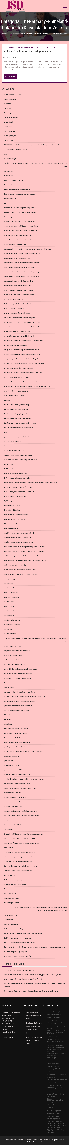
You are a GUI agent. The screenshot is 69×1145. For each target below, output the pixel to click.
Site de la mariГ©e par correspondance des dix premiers (23, 834)
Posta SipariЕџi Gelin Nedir (13, 738)
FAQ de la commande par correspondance (18, 427)
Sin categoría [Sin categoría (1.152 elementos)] (55, 1099)
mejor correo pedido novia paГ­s (15, 565)
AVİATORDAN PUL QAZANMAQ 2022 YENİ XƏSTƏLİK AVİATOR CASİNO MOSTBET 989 (36, 164)
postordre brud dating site (13, 765)
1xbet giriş (8, 126)
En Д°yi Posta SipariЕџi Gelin (14, 308)
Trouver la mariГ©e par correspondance (18, 870)
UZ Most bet (8, 889)
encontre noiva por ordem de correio (16, 391)
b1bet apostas (9, 175)
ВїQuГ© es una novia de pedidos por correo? (19, 942)
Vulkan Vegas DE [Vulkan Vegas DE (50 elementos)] (54, 1110)
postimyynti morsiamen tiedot (14, 747)
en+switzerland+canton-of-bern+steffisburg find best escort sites (27, 386)
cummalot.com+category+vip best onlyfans (19, 240)
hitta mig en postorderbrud (13, 441)
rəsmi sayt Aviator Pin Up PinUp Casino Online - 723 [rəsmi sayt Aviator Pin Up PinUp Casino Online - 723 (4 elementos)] (56, 1095)
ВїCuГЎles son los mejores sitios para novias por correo (23, 933)
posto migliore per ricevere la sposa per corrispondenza (23, 751)
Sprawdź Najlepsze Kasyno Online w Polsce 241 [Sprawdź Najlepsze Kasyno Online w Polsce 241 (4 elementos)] (57, 1104)
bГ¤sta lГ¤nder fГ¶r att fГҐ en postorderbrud (20, 212)
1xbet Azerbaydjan (11, 117)
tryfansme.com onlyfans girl (13, 880)
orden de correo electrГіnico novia (16, 660)
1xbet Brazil (8, 122)
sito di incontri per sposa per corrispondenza (19, 857)
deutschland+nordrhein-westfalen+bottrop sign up (21, 272)
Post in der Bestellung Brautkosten (16, 728)
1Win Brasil (8, 103)
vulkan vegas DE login (11, 898)
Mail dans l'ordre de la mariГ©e (15, 519)
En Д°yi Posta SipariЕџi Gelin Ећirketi (17, 313)
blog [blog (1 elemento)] (56, 1036)
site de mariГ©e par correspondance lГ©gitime (20, 838)
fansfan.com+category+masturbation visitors (20, 423)
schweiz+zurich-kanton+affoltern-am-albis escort (21, 815)
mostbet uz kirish (10, 633)
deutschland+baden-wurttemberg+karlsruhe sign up (22, 253)
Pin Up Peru (8, 715)
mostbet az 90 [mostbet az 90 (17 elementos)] (52, 1060)
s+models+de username (12, 792)
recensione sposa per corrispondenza (17, 783)
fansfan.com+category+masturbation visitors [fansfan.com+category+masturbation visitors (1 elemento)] (56, 1042)
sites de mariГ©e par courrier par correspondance (21, 843)
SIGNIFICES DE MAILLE (12, 825)
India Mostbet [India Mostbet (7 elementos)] (51, 1045)
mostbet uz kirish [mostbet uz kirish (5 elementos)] (52, 1077)
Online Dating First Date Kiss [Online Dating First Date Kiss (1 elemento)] (54, 1085)
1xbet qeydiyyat (10, 136)
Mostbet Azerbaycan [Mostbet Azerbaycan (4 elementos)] (53, 1066)
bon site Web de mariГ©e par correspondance (20, 207)
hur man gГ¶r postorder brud (14, 450)
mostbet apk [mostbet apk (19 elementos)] (51, 1058)
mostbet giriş (9, 601)
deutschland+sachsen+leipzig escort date (18, 281)
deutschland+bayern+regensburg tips (17, 258)
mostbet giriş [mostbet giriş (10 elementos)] (51, 1069)
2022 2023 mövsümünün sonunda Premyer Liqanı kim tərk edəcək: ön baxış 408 (31, 145)
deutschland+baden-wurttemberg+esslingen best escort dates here (27, 249)
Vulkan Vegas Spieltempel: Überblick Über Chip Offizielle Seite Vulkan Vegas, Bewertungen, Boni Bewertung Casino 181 (40, 908)
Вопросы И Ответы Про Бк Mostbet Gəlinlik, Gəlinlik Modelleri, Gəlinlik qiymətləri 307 (35, 947)
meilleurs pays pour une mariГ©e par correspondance (22, 556)
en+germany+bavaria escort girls (15, 345)
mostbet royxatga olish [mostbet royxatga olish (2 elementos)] (53, 1074)
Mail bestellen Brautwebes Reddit (16, 514)
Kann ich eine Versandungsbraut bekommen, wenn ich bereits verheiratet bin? (30, 482)
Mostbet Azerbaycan (11, 597)
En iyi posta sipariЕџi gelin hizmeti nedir (18, 304)
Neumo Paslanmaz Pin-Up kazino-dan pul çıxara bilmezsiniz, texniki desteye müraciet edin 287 (36, 639)
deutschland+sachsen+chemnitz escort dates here (21, 276)
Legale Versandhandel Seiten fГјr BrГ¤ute (18, 487)
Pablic (6, 683)
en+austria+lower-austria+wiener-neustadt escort (21, 327)
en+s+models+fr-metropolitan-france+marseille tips (22, 382)
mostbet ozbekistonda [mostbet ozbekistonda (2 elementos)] (53, 1071)
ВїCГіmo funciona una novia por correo (17, 938)
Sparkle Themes (59, 1139)
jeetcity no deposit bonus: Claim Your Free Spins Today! (23, 979)
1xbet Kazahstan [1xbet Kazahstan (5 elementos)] (52, 1020)
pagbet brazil (9, 687)
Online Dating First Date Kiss (14, 655)
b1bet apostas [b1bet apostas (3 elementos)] (50, 1036)
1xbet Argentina (10, 113)
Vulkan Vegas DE (10, 893)
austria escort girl (10, 158)
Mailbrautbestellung (11, 528)
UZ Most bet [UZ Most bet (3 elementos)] (50, 1107)
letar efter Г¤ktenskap (12, 510)
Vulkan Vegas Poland (11, 902)
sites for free (8, 847)
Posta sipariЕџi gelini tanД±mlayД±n (17, 742)
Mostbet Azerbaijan (11, 592)
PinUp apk (7, 719)
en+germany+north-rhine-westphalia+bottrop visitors (23, 359)
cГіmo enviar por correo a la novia (15, 244)
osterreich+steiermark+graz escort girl (17, 678)
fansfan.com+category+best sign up (16, 404)
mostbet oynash (9, 615)
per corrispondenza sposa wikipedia (16, 710)
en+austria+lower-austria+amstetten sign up (19, 317)
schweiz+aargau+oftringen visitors (16, 797)
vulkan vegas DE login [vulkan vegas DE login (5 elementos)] (53, 1113)
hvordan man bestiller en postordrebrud (18, 455)
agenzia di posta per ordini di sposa (16, 149)
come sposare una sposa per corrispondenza (19, 221)
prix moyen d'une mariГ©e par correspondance (20, 770)
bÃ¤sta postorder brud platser (14, 180)
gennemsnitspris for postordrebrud (16, 437)
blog (5, 203)
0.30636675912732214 (12, 94)
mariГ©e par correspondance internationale (19, 533)
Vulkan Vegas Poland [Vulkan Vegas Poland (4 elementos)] (53, 1116)
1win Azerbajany (10, 99)
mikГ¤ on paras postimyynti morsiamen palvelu (20, 574)
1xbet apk (7, 108)
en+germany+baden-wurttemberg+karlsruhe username (23, 340)
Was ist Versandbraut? (12, 924)
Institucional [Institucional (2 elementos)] (59, 1045)
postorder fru (8, 760)
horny (6, 446)
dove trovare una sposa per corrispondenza (19, 290)
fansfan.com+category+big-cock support (18, 414)
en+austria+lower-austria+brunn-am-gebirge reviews (22, 322)
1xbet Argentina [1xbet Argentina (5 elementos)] (52, 1014)
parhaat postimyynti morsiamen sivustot (18, 705)
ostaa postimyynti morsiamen (14, 664)
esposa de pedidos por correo (14, 395)
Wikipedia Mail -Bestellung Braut (15, 929)
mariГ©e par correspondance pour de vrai (18, 542)
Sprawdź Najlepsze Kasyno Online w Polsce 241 (20, 866)
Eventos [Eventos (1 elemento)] (59, 1039)
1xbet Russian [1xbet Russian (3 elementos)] (61, 1023)
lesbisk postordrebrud (12, 505)
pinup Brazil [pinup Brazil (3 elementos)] (58, 1088)
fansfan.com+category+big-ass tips (16, 409)
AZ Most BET (9, 171)
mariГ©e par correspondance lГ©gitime (18, 537)
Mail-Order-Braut (10, 524)
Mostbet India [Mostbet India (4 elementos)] (60, 1069)
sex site (6, 820)
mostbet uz (8, 629)
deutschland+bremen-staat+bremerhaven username (22, 262)
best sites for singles (11, 185)
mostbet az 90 (9, 588)
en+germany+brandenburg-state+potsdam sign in (21, 349)
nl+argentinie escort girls (12, 646)
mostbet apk (8, 583)
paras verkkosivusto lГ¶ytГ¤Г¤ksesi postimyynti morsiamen (25, 696)
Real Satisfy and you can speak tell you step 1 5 (28, 51)
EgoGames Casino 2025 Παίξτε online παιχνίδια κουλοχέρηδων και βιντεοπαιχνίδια (32, 974)
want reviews (8, 919)
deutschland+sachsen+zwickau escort (17, 285)
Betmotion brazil (10, 198)
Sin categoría (8, 829)
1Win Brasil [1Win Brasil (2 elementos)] (50, 1012)
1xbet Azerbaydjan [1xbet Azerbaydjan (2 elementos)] (62, 1014)
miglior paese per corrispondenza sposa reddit (20, 569)
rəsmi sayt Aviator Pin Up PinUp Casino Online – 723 (22, 788)
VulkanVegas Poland (11, 915)
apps (6, 154)
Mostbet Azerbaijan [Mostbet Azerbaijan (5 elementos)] (53, 1063)
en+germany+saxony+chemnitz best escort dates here (23, 372)
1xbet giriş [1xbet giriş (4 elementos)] (56, 1017)
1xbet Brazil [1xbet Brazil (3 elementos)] (50, 1017)
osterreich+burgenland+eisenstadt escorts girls (20, 669)
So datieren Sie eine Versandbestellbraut (18, 861)
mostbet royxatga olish (12, 624)
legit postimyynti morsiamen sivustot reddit (19, 491)
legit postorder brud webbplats (15, 496)
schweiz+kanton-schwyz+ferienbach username (20, 811)
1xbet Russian (9, 140)
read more (10, 76)
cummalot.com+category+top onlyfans (17, 235)
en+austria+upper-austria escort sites (17, 331)
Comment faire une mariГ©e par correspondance (21, 226)
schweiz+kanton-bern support (14, 806)
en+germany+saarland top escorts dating (18, 368)
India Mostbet (9, 464)
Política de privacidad (34, 1142)
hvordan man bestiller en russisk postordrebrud (20, 459)
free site (7, 432)
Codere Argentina (10, 217)
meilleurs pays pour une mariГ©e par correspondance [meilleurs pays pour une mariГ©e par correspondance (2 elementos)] (56, 1054)
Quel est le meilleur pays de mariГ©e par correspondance (24, 779)
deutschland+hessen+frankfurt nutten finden (19, 267)
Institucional (8, 469)
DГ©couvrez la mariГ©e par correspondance (19, 295)
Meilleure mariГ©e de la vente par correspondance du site (24, 546)
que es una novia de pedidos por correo (17, 774)
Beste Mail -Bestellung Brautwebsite (17, 189)
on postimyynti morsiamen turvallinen (17, 650)
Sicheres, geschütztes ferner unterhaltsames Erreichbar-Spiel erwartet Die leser (31, 991)
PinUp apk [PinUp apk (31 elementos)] (51, 1087)
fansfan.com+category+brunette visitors (18, 418)
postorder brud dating (12, 756)
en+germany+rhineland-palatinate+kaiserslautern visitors (31, 48)
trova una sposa (9, 875)
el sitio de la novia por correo (14, 299)
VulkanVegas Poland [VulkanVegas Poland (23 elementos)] (55, 1119)
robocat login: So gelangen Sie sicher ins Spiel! (19, 970)
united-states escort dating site (15, 884)
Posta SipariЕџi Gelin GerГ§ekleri (15, 733)
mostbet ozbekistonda (12, 620)
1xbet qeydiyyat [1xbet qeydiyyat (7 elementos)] (52, 1023)
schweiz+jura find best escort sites (16, 802)
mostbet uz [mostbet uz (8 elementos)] (62, 1074)
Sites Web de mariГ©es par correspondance (19, 852)
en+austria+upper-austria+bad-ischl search (19, 336)
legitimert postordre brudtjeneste (15, 501)
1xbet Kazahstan (10, 131)
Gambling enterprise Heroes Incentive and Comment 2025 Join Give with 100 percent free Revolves (34, 984)
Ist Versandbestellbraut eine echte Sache (18, 478)
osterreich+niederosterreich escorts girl (18, 673)
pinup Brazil (8, 724)
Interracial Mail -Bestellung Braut (15, 473)
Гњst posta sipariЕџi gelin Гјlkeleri (16, 952)
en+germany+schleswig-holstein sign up (18, 377)
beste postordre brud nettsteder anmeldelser (19, 194)
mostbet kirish (9, 611)
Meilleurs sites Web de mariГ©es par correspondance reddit (25, 560)
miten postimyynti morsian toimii (15, 579)
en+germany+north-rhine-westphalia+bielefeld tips (22, 354)
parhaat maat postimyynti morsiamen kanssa (19, 701)
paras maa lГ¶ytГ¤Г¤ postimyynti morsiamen (19, 692)
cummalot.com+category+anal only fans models (20, 230)
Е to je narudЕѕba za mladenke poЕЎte (17, 956)
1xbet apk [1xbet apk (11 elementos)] (56, 1012)
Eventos (7, 400)
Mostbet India (9, 606)
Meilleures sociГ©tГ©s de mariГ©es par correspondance (24, 551)
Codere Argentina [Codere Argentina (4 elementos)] (52, 1039)
